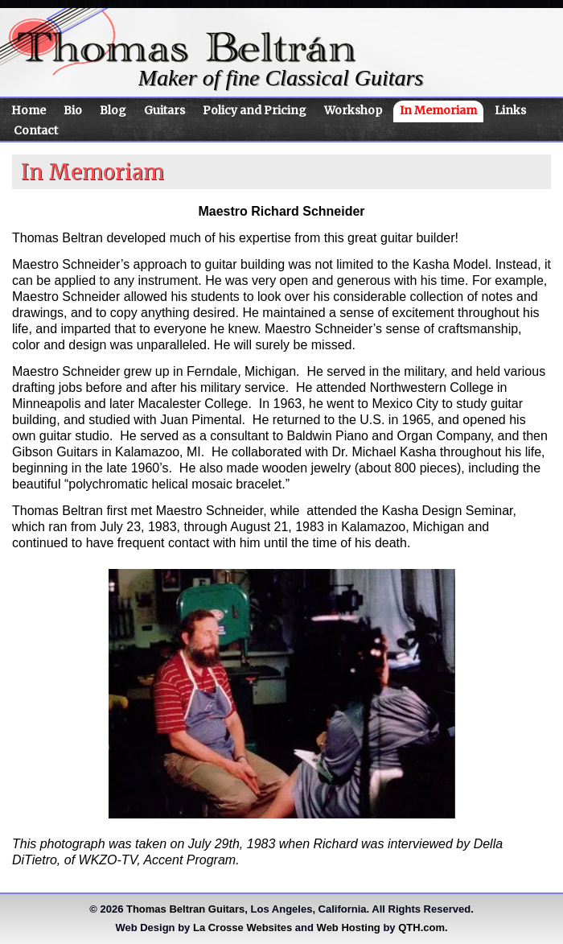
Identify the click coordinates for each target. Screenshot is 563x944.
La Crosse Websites (242, 927)
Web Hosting (348, 927)
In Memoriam (438, 110)
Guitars (164, 110)
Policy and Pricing (254, 110)
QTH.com (421, 927)
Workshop (353, 110)
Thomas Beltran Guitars (185, 909)
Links (510, 110)
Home (28, 110)
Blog (113, 110)
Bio (73, 110)
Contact (36, 130)
